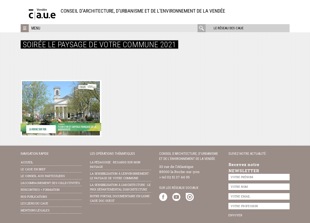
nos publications (34, 197)
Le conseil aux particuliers (43, 176)
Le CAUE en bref (33, 169)
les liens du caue (34, 203)
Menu (35, 28)
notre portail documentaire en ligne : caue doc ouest (120, 198)
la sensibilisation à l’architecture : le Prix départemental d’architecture (120, 187)
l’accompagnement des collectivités (50, 183)
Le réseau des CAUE (228, 28)
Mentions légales (35, 210)
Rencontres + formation (40, 190)
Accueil (27, 162)
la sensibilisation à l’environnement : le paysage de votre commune (120, 175)
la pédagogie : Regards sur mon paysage (115, 164)
